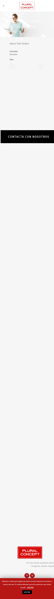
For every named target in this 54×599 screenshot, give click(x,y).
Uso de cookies (39, 541)
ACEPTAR (27, 592)
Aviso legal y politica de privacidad (15, 541)
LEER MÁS (30, 587)
